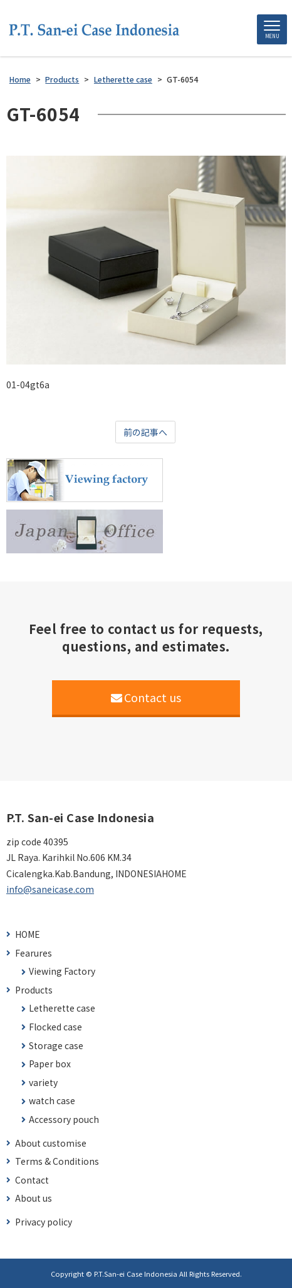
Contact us (146, 697)
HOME (27, 934)
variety (43, 1083)
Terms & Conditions (57, 1161)
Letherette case (62, 1008)
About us (33, 1198)
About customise (50, 1143)
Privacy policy (43, 1222)
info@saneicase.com (50, 889)
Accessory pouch (64, 1119)
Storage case (56, 1046)
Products (34, 990)
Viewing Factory (62, 971)
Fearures (33, 953)
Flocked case (55, 1027)
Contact (32, 1180)
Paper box (50, 1064)
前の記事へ (145, 432)
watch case (52, 1101)
